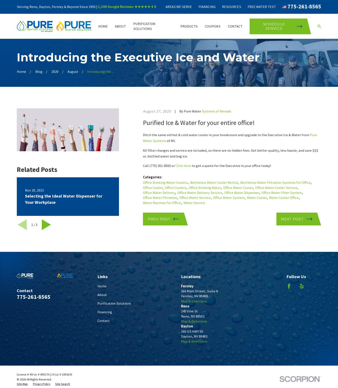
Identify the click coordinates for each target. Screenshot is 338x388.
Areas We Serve (179, 7)
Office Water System (228, 197)
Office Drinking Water (205, 187)
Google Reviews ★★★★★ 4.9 (132, 7)
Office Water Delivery (159, 192)
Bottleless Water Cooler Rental (214, 182)
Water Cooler (257, 197)
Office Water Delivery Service (199, 192)
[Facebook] (288, 286)
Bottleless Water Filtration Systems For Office (275, 182)
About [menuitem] (120, 26)
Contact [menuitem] (235, 26)
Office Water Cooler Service (276, 187)
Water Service (194, 203)
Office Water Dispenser (241, 192)
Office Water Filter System (281, 192)
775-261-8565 (304, 6)
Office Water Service (195, 197)
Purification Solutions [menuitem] (144, 26)
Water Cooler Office (284, 197)
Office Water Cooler (238, 187)
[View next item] (46, 224)
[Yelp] (301, 286)
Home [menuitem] (103, 26)
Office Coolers (175, 187)
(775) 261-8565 (160, 166)
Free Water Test (262, 7)
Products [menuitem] (189, 26)
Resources (231, 7)
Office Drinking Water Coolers (165, 182)
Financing (207, 7)
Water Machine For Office (162, 203)
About (102, 295)
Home (102, 286)
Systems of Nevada (216, 111)
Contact (103, 320)
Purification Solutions (114, 303)
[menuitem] (22, 384)
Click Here (183, 166)
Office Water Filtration (160, 197)
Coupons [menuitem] (213, 26)
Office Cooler (153, 187)
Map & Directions (194, 301)
